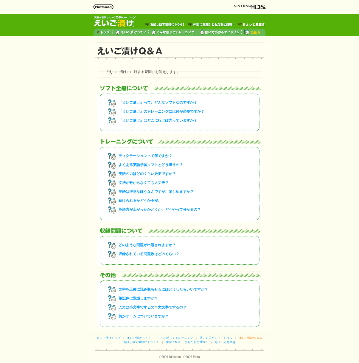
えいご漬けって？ (139, 337)
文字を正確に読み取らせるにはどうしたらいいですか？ (163, 289)
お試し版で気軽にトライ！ (141, 342)
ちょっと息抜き (225, 342)
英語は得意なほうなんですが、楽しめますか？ (156, 192)
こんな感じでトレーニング (175, 337)
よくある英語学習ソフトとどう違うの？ (151, 165)
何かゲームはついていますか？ (144, 316)
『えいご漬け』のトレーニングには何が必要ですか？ (161, 111)
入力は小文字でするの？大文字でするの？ (153, 307)
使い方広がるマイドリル (216, 337)
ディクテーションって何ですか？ (145, 156)
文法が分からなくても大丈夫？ (144, 183)
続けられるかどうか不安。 (140, 200)
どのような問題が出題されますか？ (147, 245)
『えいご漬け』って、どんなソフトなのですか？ (158, 102)
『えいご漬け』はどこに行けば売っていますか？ (158, 120)
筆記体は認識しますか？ (138, 298)
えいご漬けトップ (108, 337)
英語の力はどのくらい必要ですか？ (147, 174)
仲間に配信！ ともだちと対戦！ (187, 342)
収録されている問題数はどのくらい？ (149, 254)
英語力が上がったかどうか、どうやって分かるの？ (160, 209)
